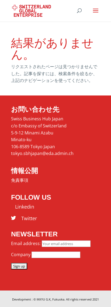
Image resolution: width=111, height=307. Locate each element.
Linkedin (22, 206)
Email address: (26, 243)
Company (20, 255)
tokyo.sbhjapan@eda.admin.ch (42, 153)
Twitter (26, 218)
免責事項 (19, 180)
